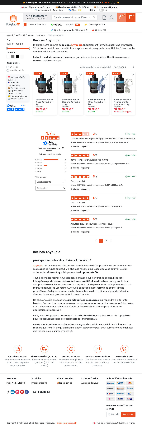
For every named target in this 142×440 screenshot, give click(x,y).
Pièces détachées (40, 406)
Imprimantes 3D (39, 383)
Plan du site (86, 402)
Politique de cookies (91, 396)
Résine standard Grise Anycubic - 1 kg (97, 102)
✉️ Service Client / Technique (49, 10)
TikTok (8, 428)
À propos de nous (89, 383)
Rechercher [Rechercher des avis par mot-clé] (49, 188)
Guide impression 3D (67, 435)
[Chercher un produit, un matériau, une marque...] (74, 17)
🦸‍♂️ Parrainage (63, 409)
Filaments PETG (38, 396)
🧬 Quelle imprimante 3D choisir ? (69, 30)
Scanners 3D (37, 386)
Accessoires (37, 402)
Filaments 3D (37, 389)
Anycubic (76, 45)
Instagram (17, 428)
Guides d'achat (14, 396)
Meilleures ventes (15, 399)
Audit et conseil (14, 402)
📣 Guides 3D (99, 30)
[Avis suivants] (111, 241)
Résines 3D (36, 399)
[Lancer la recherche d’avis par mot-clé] (64, 188)
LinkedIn (13, 428)
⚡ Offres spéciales (94, 24)
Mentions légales (89, 393)
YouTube (22, 428)
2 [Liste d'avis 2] (106, 241)
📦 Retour (105, 7)
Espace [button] (73, 24)
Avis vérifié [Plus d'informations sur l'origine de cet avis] (132, 134)
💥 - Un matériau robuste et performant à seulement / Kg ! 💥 (71, 2)
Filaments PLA (38, 393)
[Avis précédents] (96, 240)
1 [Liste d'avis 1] (101, 241)
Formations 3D (14, 406)
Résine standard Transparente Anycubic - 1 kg (122, 102)
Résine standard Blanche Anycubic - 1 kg (71, 102)
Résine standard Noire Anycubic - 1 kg (45, 102)
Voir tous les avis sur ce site (50, 154)
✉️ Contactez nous (65, 412)
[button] (56, 24)
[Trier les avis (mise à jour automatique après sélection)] (50, 182)
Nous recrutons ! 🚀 (90, 399)
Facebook (27, 428)
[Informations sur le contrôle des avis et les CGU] (63, 148)
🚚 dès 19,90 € (72, 7)
